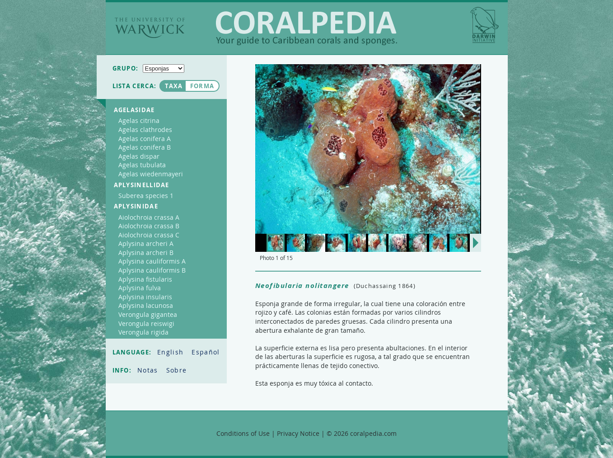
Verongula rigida (143, 332)
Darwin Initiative (484, 25)
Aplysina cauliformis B (152, 270)
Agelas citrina (138, 120)
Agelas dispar (138, 156)
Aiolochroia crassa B (148, 226)
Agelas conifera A (144, 138)
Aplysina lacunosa (145, 305)
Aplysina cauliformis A (152, 261)
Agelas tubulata (142, 165)
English (171, 352)
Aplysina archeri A (145, 243)
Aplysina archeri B (145, 252)
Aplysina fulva (139, 287)
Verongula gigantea (147, 314)
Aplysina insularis (145, 297)
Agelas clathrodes (145, 129)
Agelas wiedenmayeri (150, 174)
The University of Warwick (150, 28)
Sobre (176, 370)
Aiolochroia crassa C (148, 235)
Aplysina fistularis (145, 279)
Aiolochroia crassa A (148, 217)
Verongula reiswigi (146, 323)
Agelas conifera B (144, 147)
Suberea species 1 (145, 195)
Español (206, 352)
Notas (148, 370)
